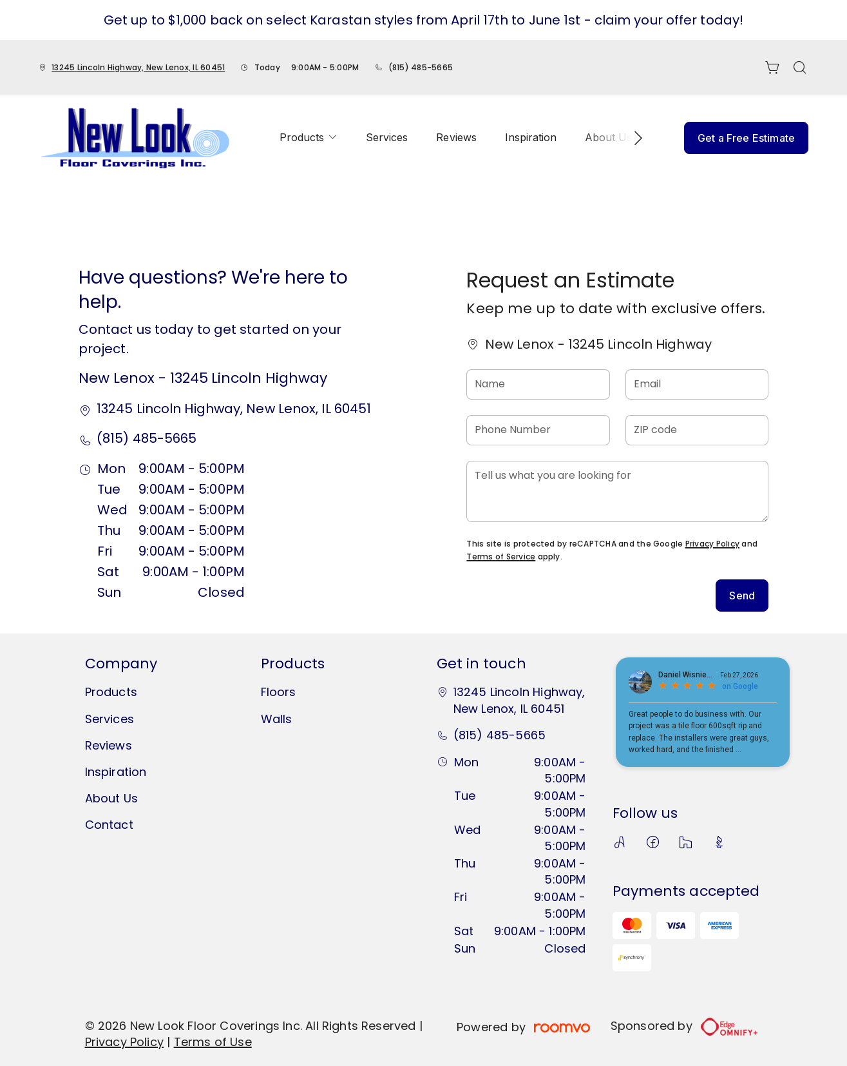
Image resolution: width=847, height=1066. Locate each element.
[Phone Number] (537, 430)
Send (742, 595)
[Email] (696, 384)
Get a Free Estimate (746, 137)
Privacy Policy (712, 543)
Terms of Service (500, 556)
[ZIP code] (696, 430)
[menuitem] (308, 137)
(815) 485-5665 (420, 67)
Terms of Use (213, 1042)
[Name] (537, 384)
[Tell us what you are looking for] (617, 491)
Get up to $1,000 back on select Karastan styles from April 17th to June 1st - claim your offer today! (423, 20)
